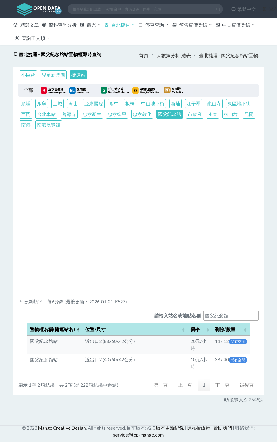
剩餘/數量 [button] (225, 329)
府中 (114, 103)
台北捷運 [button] (119, 24)
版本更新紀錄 (170, 428)
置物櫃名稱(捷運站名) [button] (52, 329)
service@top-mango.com (138, 435)
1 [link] (203, 385)
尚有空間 (238, 341)
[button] (243, 9)
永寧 (41, 103)
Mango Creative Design (62, 428)
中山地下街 (152, 103)
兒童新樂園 (53, 75)
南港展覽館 (48, 125)
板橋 (130, 103)
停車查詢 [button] (153, 24)
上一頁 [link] (185, 385)
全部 (28, 90)
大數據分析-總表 (174, 55)
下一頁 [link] (222, 385)
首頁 (143, 55)
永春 (212, 114)
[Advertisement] (138, 174)
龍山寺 (214, 103)
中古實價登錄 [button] (235, 24)
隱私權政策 (198, 428)
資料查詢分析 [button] (59, 24)
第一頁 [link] (161, 385)
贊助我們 (222, 428)
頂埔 (26, 103)
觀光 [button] (90, 24)
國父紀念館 (169, 114)
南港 (26, 125)
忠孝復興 (117, 114)
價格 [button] (195, 329)
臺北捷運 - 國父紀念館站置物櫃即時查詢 (231, 55)
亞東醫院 (93, 103)
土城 (57, 103)
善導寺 (69, 114)
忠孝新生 (92, 114)
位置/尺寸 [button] (95, 329)
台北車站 (46, 114)
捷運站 (78, 75)
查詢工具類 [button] (32, 38)
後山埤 (231, 114)
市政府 (195, 114)
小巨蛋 (28, 75)
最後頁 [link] (247, 385)
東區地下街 (239, 103)
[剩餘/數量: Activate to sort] (231, 329)
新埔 (175, 103)
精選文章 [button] (26, 24)
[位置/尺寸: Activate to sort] (135, 329)
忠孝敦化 (142, 114)
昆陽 (249, 114)
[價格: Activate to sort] (200, 329)
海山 (73, 103)
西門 (26, 114)
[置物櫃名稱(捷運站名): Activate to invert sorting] (55, 329)
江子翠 (194, 103)
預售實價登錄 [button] (192, 24)
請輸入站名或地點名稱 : (178, 315)
